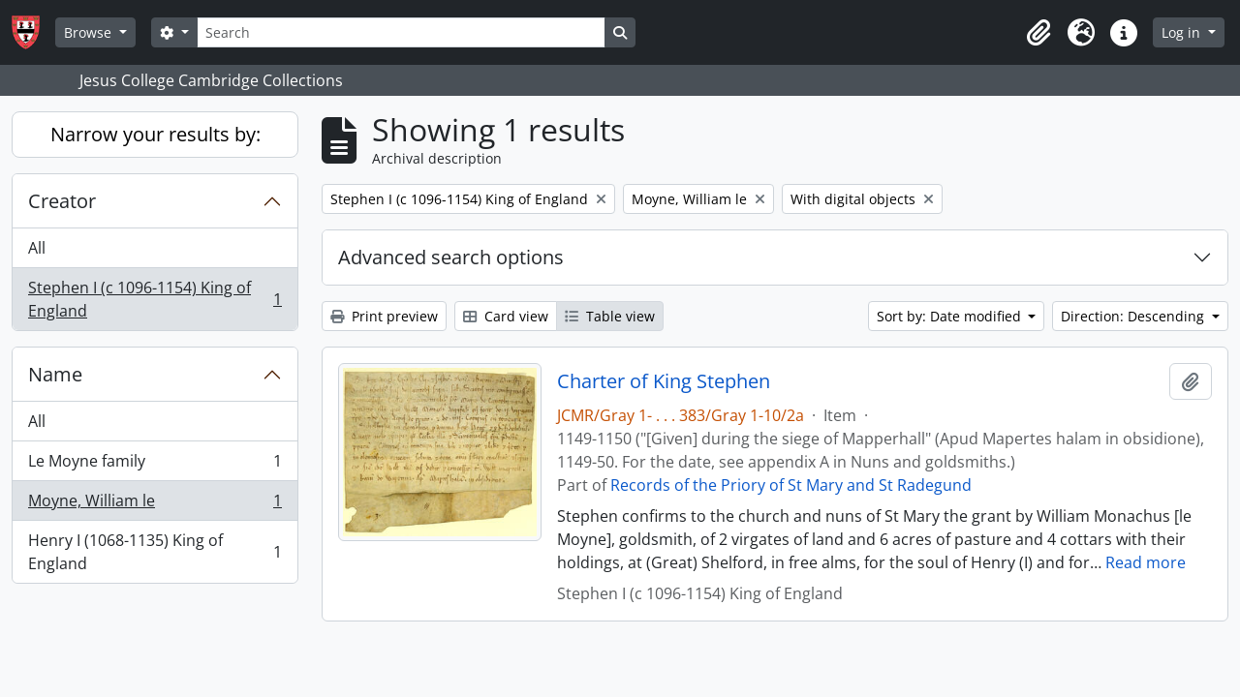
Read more (1145, 562)
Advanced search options (451, 257)
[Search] (401, 32)
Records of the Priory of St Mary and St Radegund (791, 485)
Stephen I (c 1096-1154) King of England (154, 299)
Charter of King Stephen (663, 381)
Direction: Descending (1134, 316)
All (37, 247)
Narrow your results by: (155, 134)
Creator (62, 201)
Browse (89, 32)
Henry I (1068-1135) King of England (154, 552)
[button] (1038, 33)
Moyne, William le (154, 505)
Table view (610, 316)
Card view (505, 316)
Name (55, 374)
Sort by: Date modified (951, 316)
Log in (1183, 32)
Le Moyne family (154, 465)
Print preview (384, 316)
